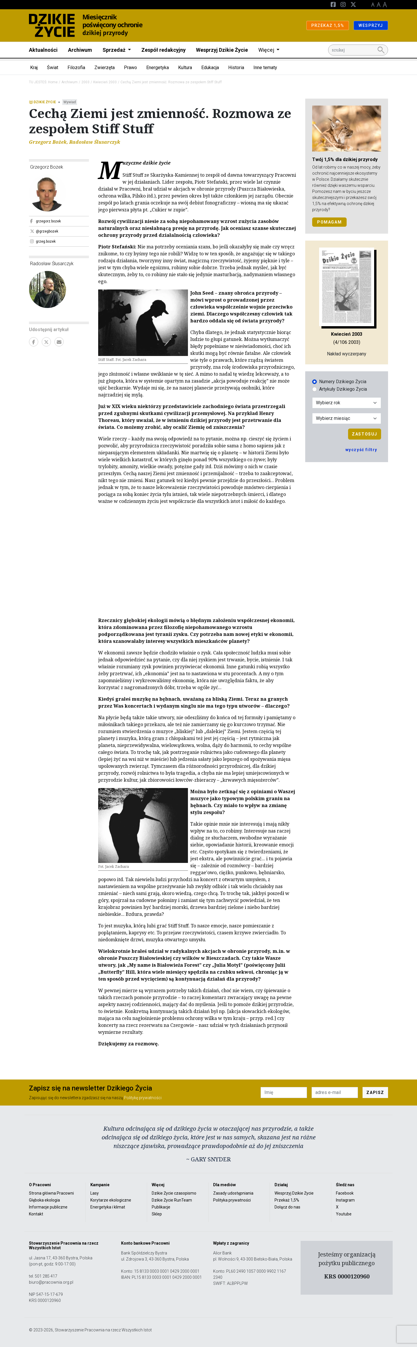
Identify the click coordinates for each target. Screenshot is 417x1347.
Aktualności (43, 50)
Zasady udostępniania (233, 1193)
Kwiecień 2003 (105, 82)
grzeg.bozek (43, 241)
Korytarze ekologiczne (110, 1200)
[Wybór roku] (346, 402)
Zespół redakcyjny (163, 50)
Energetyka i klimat (107, 1207)
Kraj (34, 67)
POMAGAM (329, 222)
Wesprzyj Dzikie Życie (222, 50)
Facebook (345, 1193)
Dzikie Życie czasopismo (174, 1193)
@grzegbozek (44, 231)
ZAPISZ (375, 1092)
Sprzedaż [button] (115, 50)
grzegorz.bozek (45, 221)
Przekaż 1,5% (287, 1200)
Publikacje (161, 1207)
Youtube (344, 1214)
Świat (52, 67)
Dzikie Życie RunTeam (172, 1200)
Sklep (157, 1214)
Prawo (130, 67)
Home (53, 82)
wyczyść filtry (361, 449)
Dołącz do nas (287, 1207)
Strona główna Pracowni (51, 1193)
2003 (85, 82)
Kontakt (36, 1214)
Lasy (94, 1193)
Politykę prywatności (143, 1097)
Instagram (345, 1200)
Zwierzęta (104, 67)
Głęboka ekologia (44, 1200)
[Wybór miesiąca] (346, 418)
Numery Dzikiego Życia (342, 381)
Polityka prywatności (232, 1200)
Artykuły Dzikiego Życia (343, 389)
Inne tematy (265, 67)
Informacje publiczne (48, 1207)
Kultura (185, 67)
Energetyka (157, 67)
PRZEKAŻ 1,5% (327, 25)
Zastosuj (364, 434)
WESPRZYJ (371, 25)
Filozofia (76, 67)
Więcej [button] (266, 50)
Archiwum (80, 50)
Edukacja (210, 67)
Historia (236, 67)
